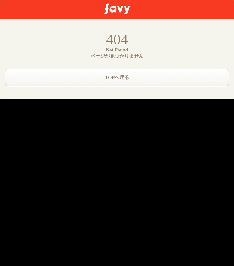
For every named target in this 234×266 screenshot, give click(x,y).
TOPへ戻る (117, 77)
